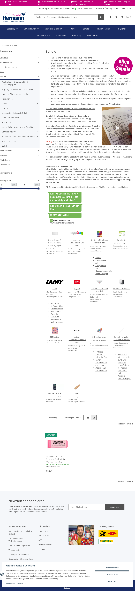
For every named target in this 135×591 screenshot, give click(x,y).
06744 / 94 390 (55, 8)
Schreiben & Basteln (8, 67)
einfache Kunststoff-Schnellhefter (101, 354)
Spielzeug (4, 58)
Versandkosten (15, 550)
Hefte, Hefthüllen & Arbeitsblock (15, 94)
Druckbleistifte (57, 309)
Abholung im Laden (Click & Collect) (20, 532)
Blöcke (98, 257)
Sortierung (52, 417)
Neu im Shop (127, 8)
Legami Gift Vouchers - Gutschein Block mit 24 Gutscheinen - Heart (55, 457)
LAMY (54, 288)
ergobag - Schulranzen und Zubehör (77, 243)
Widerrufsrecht (45, 544)
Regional (3, 155)
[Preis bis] (28, 184)
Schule (3, 76)
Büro (2, 72)
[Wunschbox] (116, 17)
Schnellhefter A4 (99, 337)
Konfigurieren (112, 574)
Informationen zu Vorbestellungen (16, 539)
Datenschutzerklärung (43, 509)
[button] (110, 17)
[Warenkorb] (126, 17)
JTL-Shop (67, 588)
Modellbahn (5, 160)
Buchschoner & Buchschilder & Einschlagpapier (55, 243)
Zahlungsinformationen (19, 554)
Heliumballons (6, 150)
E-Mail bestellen (89, 121)
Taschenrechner (55, 393)
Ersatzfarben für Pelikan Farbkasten (123, 368)
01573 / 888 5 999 (83, 8)
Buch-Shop (76, 35)
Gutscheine (5, 164)
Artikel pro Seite (72, 417)
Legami (77, 288)
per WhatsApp (60, 121)
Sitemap (42, 549)
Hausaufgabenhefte (103, 271)
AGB (40, 540)
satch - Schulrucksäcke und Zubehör (77, 339)
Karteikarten (122, 240)
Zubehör (77, 393)
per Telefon (72, 121)
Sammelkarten (6, 62)
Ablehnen (112, 581)
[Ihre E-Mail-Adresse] (87, 507)
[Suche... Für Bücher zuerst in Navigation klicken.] (66, 17)
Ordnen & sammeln (121, 288)
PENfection (54, 337)
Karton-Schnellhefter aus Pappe (101, 362)
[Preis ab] (5, 184)
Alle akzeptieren (112, 568)
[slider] (1, 188)
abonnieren (115, 507)
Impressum (43, 531)
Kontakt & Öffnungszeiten (107, 8)
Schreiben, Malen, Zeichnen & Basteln (18, 136)
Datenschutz (44, 535)
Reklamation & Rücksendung (21, 559)
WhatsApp (69, 8)
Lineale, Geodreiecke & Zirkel (14, 113)
